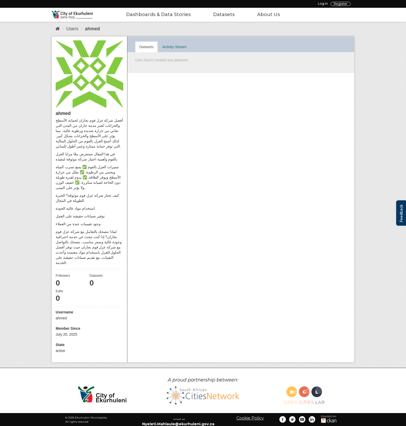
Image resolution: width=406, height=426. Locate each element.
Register (340, 4)
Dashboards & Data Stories (158, 14)
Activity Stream (174, 47)
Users (72, 28)
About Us (268, 14)
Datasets (224, 14)
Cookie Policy (250, 418)
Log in (323, 3)
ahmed (92, 28)
